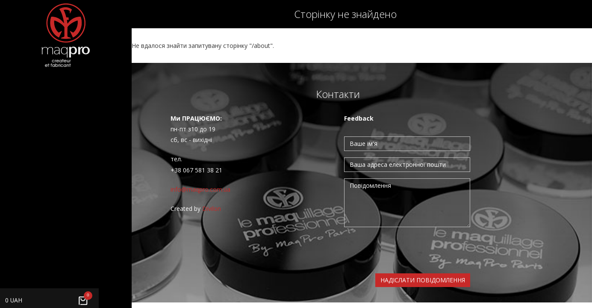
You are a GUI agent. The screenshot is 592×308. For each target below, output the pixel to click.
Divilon (211, 208)
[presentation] (409, 250)
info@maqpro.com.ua (200, 189)
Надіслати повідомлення (422, 280)
